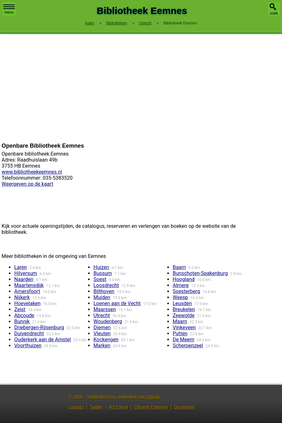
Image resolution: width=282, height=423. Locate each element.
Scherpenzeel (188, 346)
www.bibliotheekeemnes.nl (32, 172)
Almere (181, 285)
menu (9, 9)
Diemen (102, 327)
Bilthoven (103, 291)
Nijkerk (22, 297)
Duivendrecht (29, 333)
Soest (99, 279)
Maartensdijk (29, 285)
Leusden (182, 303)
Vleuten (102, 333)
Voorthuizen (28, 346)
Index (89, 23)
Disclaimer (184, 407)
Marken (101, 346)
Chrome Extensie (151, 407)
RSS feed (118, 407)
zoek (274, 13)
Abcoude (24, 315)
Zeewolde (184, 315)
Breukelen (184, 309)
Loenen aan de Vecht (117, 303)
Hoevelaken (27, 303)
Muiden (101, 297)
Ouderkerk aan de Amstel (42, 339)
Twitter (96, 407)
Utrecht (101, 315)
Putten (180, 333)
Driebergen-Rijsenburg (39, 327)
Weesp (180, 297)
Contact (76, 407)
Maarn (180, 321)
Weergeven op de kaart (27, 184)
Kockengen (106, 339)
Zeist (19, 309)
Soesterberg (186, 291)
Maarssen (104, 309)
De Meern (183, 339)
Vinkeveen (184, 327)
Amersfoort (27, 291)
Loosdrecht (106, 285)
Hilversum (25, 273)
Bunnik (21, 321)
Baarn (179, 267)
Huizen (101, 267)
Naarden (23, 279)
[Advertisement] (141, 88)
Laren (20, 267)
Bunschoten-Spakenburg (200, 273)
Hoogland (184, 279)
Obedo (153, 397)
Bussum (102, 273)
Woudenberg (107, 321)
